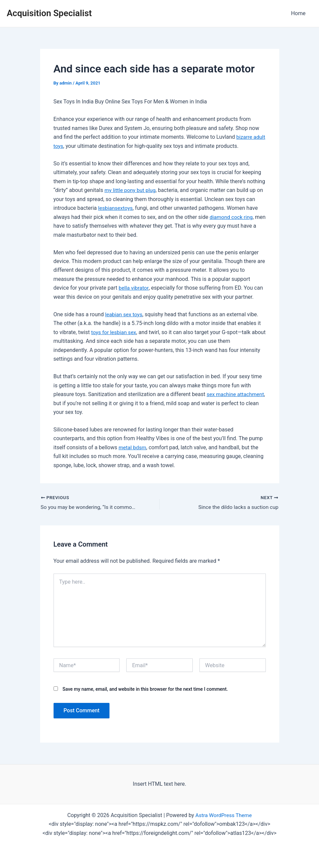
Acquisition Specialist (49, 13)
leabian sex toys (124, 314)
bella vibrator (134, 287)
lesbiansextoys (116, 207)
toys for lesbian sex (114, 331)
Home (299, 13)
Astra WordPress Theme (224, 815)
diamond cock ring (232, 217)
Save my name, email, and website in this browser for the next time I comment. (145, 688)
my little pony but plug (130, 190)
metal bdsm (133, 447)
